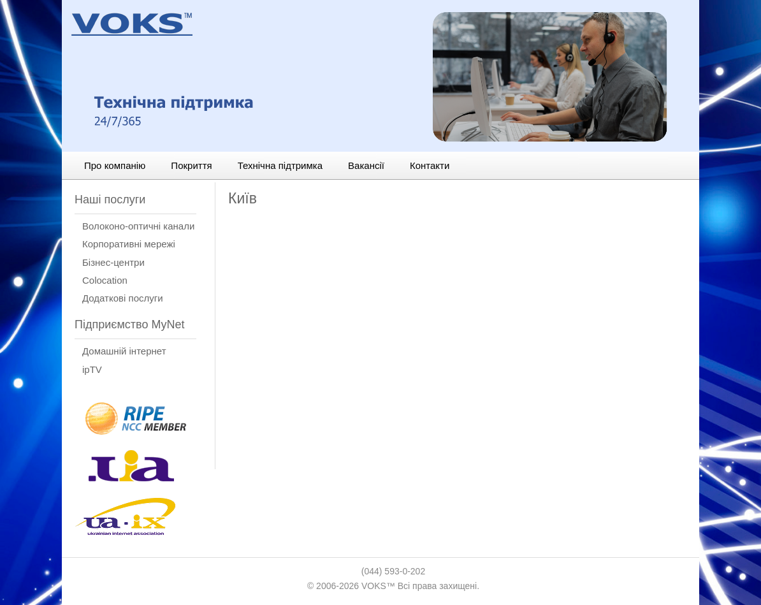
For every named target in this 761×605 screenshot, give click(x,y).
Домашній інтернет (124, 351)
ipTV (92, 369)
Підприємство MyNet (129, 324)
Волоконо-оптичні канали (138, 226)
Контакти (429, 165)
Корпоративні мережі (128, 243)
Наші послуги (110, 199)
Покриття (191, 165)
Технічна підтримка (280, 165)
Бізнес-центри (113, 262)
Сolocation (104, 280)
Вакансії (366, 165)
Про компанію (114, 165)
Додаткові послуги (122, 298)
